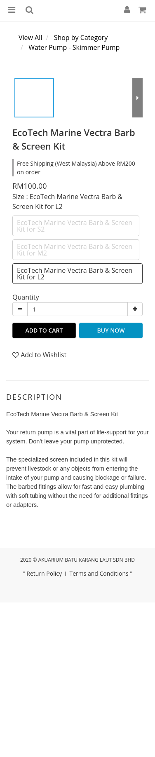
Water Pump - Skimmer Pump (74, 47)
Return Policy (44, 573)
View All (30, 37)
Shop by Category (81, 37)
